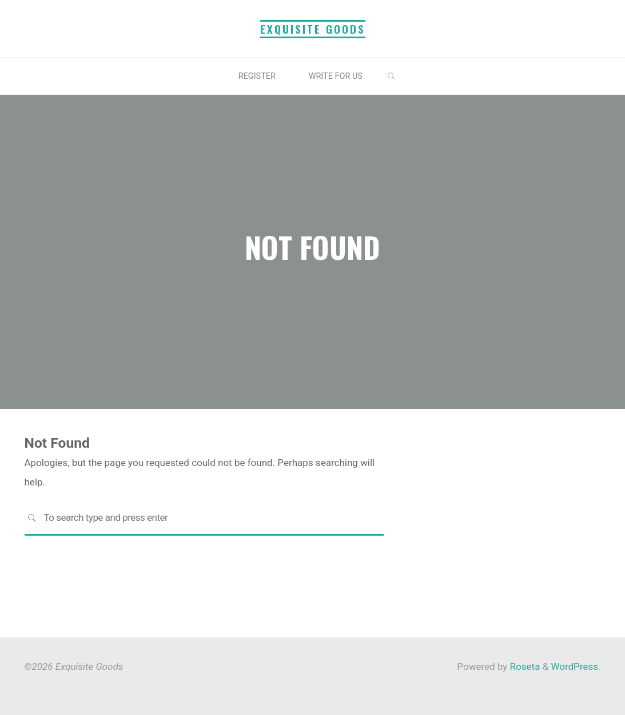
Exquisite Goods (312, 29)
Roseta (523, 666)
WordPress (574, 666)
